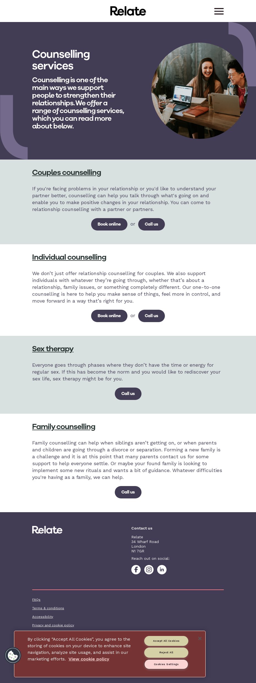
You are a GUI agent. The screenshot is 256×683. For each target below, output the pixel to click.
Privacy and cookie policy (53, 625)
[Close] (200, 638)
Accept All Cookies (166, 641)
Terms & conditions (48, 608)
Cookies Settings (166, 664)
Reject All (166, 652)
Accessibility (42, 617)
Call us (151, 224)
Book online (109, 224)
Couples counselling (66, 172)
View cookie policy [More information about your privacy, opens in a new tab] (89, 659)
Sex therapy (52, 348)
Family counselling (63, 426)
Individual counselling (69, 257)
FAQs (36, 600)
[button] (13, 655)
